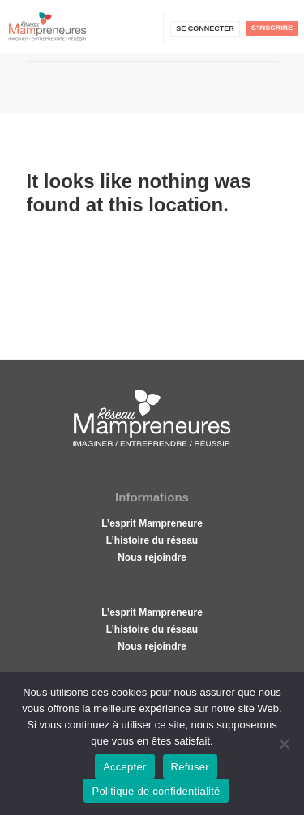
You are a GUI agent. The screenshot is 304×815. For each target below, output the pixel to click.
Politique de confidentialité (156, 791)
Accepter (124, 767)
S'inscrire (272, 27)
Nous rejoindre (152, 557)
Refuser (190, 767)
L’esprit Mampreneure (152, 523)
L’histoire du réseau (152, 540)
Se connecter (205, 28)
